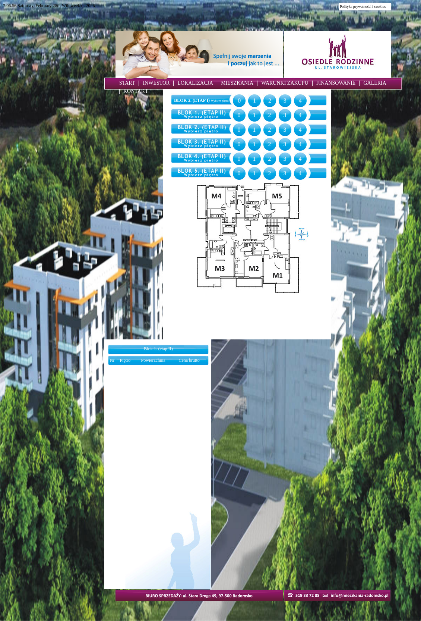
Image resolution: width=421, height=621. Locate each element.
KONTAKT (135, 91)
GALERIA (374, 83)
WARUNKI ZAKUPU (284, 83)
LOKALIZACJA (195, 83)
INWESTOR (156, 83)
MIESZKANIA (237, 83)
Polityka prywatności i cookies (363, 6)
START (127, 83)
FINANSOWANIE (336, 83)
